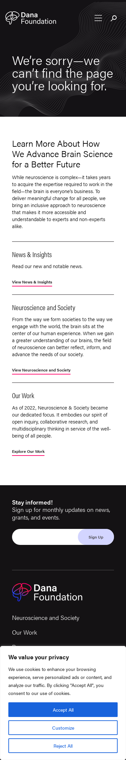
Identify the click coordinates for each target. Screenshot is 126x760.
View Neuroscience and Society (41, 370)
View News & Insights (32, 282)
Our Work (24, 632)
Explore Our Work (28, 451)
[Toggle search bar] (114, 18)
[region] (63, 703)
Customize (63, 727)
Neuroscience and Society (45, 617)
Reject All (63, 745)
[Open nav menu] (98, 18)
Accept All (63, 709)
